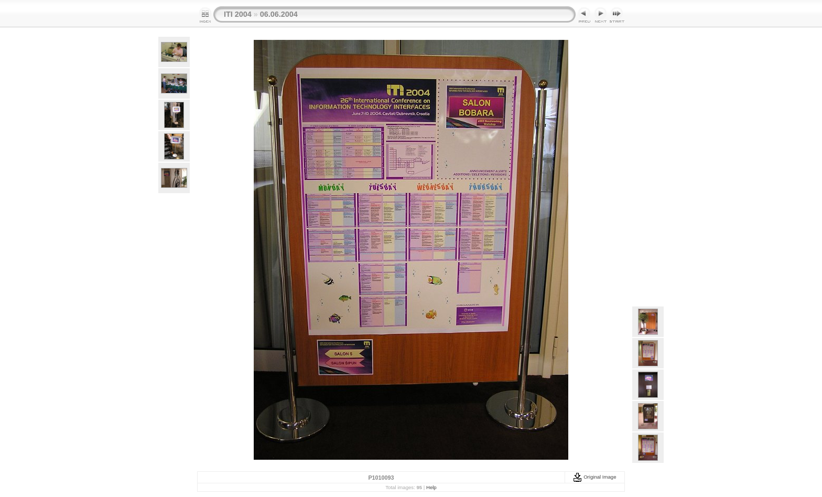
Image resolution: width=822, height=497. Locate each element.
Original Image (594, 477)
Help (431, 487)
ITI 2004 (238, 14)
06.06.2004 (279, 14)
